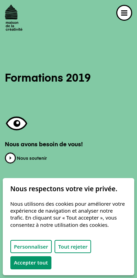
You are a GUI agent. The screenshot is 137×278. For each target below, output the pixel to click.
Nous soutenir (26, 158)
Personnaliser (31, 246)
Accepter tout (31, 262)
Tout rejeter (73, 246)
